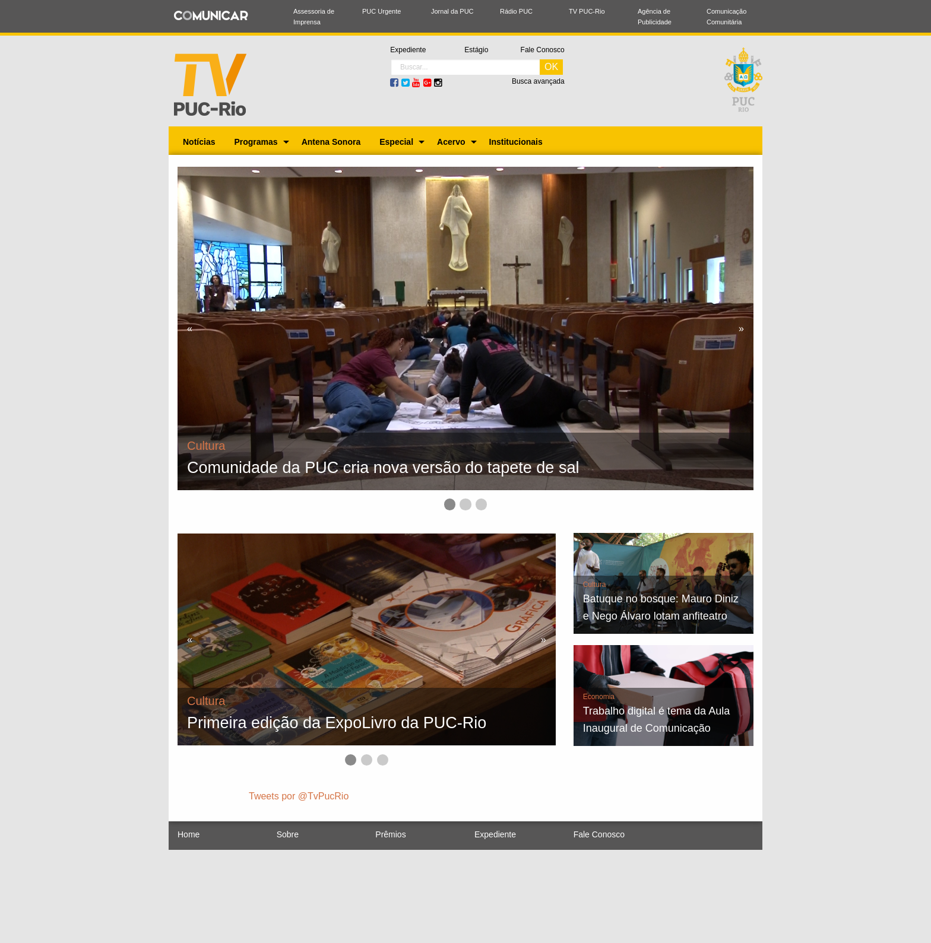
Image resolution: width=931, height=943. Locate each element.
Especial (396, 142)
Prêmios (390, 834)
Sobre (288, 834)
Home (189, 834)
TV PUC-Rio (587, 11)
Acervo (451, 142)
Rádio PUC (516, 11)
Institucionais (516, 142)
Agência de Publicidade (655, 17)
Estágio (476, 50)
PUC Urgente (381, 11)
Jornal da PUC (452, 11)
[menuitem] (198, 142)
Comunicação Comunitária (726, 17)
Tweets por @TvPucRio (299, 796)
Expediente (408, 50)
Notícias (199, 142)
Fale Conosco (543, 50)
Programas (255, 142)
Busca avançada (538, 81)
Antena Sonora (331, 142)
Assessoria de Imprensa (313, 17)
